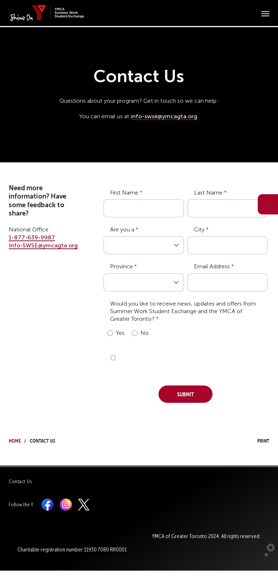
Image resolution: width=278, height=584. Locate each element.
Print (256, 439)
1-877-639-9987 (32, 237)
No (140, 333)
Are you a (122, 229)
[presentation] (159, 360)
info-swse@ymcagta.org (164, 116)
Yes (116, 333)
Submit (185, 393)
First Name (124, 192)
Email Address (212, 266)
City (199, 229)
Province (121, 266)
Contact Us (20, 481)
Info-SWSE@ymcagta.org (43, 245)
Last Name (208, 192)
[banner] (48, 13)
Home (15, 439)
